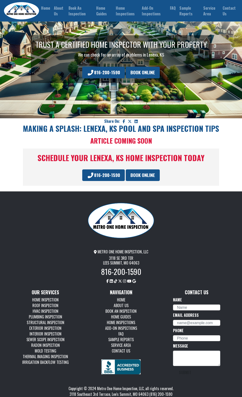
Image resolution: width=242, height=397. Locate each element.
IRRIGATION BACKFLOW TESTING (45, 362)
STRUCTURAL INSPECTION (45, 322)
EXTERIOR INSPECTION (45, 328)
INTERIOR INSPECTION (45, 334)
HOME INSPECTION (45, 300)
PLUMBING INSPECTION (45, 317)
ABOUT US (121, 305)
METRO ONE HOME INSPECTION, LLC (121, 252)
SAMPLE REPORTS (121, 339)
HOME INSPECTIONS (121, 322)
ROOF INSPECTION (45, 305)
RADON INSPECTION (45, 345)
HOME (121, 300)
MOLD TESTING (45, 351)
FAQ (121, 334)
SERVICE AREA (121, 345)
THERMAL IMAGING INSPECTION (45, 356)
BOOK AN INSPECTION (121, 311)
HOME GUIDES (121, 317)
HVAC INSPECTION (45, 311)
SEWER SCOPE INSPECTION (45, 339)
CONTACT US (121, 351)
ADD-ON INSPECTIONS (121, 328)
